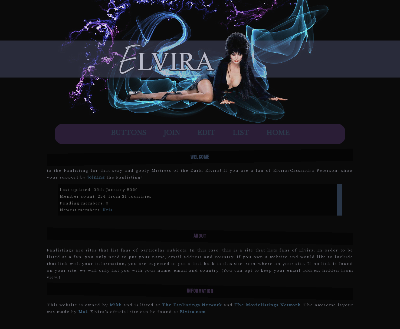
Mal (82, 312)
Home (278, 133)
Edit (206, 133)
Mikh (116, 305)
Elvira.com (193, 312)
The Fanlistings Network (192, 305)
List (240, 133)
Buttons (128, 133)
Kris (108, 210)
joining (96, 177)
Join (171, 133)
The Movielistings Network (267, 305)
